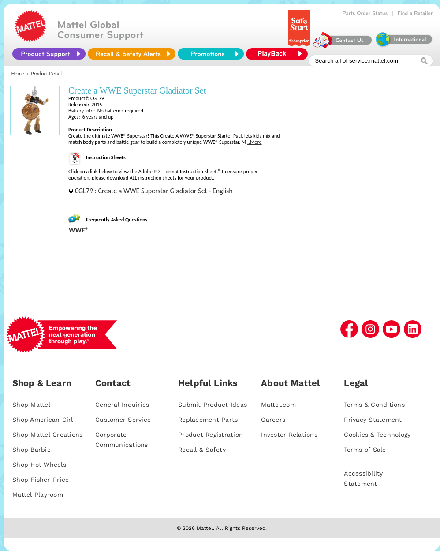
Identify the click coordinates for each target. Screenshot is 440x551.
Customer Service (123, 419)
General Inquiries (122, 404)
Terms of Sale (365, 449)
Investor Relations (289, 434)
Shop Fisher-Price (40, 479)
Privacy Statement (373, 419)
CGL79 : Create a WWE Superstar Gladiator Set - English (154, 191)
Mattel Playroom (37, 494)
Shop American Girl (42, 419)
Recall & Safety (202, 449)
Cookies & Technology (377, 434)
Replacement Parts (208, 419)
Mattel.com (278, 404)
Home (17, 74)
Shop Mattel (31, 404)
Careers (273, 419)
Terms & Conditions (374, 404)
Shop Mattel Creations (47, 434)
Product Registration (210, 434)
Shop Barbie (31, 449)
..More (254, 142)
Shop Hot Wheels (39, 464)
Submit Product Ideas (212, 404)
